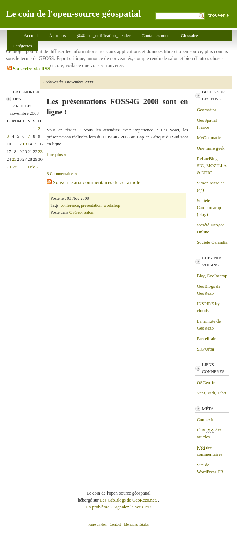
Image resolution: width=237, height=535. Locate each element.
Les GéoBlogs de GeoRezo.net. (129, 500)
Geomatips (206, 109)
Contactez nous (156, 35)
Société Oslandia (212, 242)
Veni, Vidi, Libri (212, 392)
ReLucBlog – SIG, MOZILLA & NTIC (212, 165)
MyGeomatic (209, 137)
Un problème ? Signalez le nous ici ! (119, 507)
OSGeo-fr (206, 382)
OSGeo (75, 212)
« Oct (12, 166)
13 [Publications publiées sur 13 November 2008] (24, 143)
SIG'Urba (205, 349)
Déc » (33, 166)
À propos (57, 35)
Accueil (31, 35)
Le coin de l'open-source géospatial (73, 14)
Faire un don (97, 524)
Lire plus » (56, 154)
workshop (112, 205)
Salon (88, 212)
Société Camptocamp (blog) (209, 207)
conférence (70, 205)
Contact (115, 524)
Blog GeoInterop (212, 275)
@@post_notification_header (103, 35)
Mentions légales (136, 524)
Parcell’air (206, 338)
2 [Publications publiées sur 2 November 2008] (39, 128)
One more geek (210, 148)
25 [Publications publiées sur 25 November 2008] (14, 159)
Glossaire (189, 35)
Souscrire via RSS (28, 68)
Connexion (207, 419)
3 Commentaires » (62, 173)
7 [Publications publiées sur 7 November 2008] (29, 136)
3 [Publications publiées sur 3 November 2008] (8, 136)
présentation (91, 205)
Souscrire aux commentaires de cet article (93, 182)
